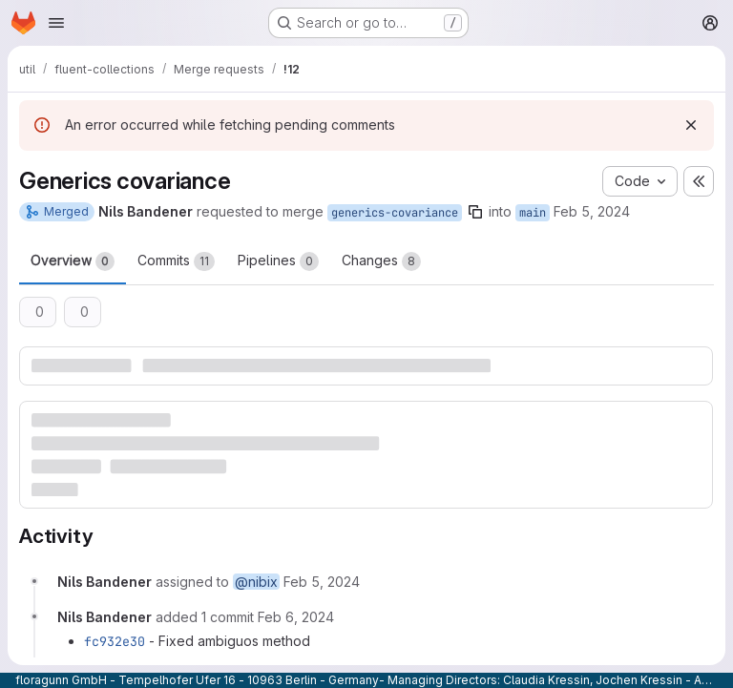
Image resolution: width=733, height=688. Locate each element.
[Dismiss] (691, 125)
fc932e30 (114, 641)
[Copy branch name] (475, 211)
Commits (176, 261)
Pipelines (278, 261)
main (532, 212)
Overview (73, 261)
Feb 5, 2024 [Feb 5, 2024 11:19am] (592, 211)
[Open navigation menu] (56, 23)
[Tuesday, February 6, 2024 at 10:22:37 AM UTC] (296, 617)
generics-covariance (394, 212)
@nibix (256, 581)
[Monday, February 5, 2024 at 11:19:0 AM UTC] (321, 581)
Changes (381, 261)
